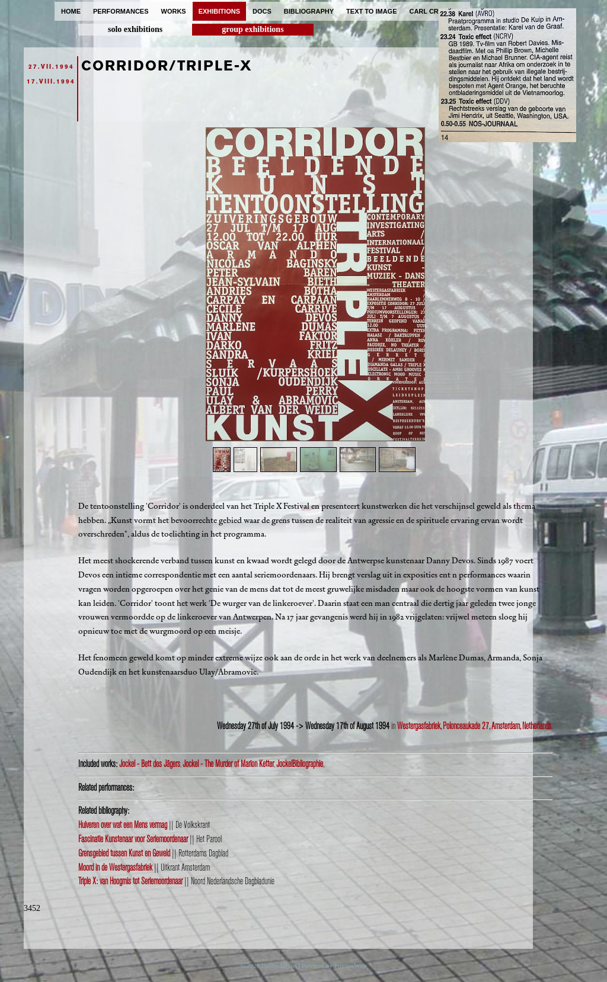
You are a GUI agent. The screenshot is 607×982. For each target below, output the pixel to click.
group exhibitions (252, 29)
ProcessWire (350, 965)
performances (121, 11)
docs (262, 11)
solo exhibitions (135, 29)
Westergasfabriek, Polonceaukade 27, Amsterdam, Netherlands (474, 726)
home (71, 11)
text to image (371, 11)
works (173, 11)
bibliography (309, 11)
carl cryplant (436, 11)
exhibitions (219, 11)
